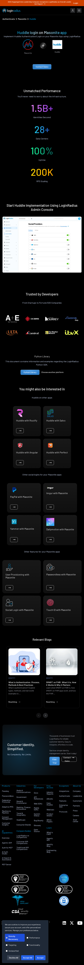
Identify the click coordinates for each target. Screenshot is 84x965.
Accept (40, 957)
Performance (33, 937)
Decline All (13, 957)
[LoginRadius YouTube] (80, 923)
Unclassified (12, 951)
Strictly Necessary (12, 937)
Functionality (33, 945)
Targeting (11, 945)
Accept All (27, 957)
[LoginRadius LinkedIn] (64, 923)
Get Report (40, 4)
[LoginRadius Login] (72, 10)
